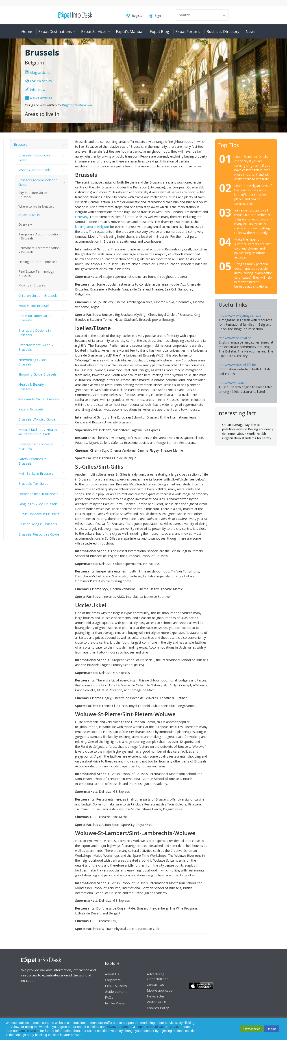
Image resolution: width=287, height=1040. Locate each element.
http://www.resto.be (233, 382)
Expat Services (94, 31)
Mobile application (160, 990)
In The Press (115, 1003)
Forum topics (38, 81)
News (250, 31)
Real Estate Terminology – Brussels (37, 273)
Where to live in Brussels (36, 206)
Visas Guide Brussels (34, 169)
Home (26, 31)
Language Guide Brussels (38, 504)
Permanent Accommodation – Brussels (39, 250)
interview (35, 89)
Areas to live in (29, 215)
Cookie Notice (29, 1031)
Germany (81, 217)
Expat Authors (116, 985)
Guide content (116, 991)
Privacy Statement (119, 1027)
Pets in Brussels (30, 409)
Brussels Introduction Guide (35, 157)
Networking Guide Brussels (32, 361)
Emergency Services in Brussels (35, 446)
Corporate (113, 980)
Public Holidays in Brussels (38, 514)
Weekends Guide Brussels (38, 399)
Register (135, 15)
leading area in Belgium (92, 226)
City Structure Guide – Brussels (34, 194)
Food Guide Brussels (34, 305)
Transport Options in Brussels (34, 332)
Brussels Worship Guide (36, 419)
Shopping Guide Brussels (37, 374)
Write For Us (157, 1002)
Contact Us (155, 984)
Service (174, 1027)
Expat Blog (159, 31)
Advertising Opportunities (157, 976)
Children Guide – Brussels (38, 295)
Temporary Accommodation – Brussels (39, 236)
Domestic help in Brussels (38, 493)
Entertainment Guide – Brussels (35, 347)
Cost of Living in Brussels (37, 524)
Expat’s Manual (130, 31)
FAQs (109, 997)
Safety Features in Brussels (32, 461)
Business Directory (223, 31)
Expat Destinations (55, 31)
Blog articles (37, 72)
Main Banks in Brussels (35, 473)
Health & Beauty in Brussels (32, 386)
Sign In (156, 15)
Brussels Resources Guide (38, 534)
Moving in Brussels (32, 285)
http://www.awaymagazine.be (240, 315)
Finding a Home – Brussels (37, 262)
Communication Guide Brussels (35, 317)
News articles (38, 98)
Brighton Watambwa (77, 105)
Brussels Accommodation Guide (37, 182)
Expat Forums (187, 31)
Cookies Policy (158, 1008)
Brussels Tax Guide (33, 483)
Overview (25, 224)
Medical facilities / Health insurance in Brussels (37, 431)
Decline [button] (271, 1029)
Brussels (20, 144)
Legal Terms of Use (150, 1027)
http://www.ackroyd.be (235, 338)
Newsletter (156, 996)
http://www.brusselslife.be (237, 365)
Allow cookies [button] (251, 1029)
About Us (112, 974)
